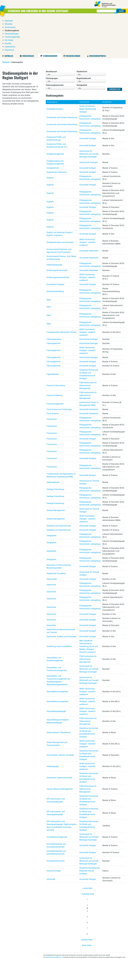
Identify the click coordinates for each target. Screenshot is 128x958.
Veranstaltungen (73, 19)
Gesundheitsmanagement (57, 655)
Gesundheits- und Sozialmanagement (55, 623)
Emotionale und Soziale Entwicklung (62, 81)
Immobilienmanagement (57, 801)
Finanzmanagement (55, 368)
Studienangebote (50, 19)
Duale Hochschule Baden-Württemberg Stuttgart (87, 73)
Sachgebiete (82, 49)
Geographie (51, 499)
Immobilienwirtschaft (55, 825)
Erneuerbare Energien (55, 248)
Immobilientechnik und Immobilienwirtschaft (56, 809)
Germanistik (52, 543)
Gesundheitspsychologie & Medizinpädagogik (58, 685)
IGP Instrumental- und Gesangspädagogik (56, 764)
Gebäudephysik (53, 446)
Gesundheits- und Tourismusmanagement (57, 632)
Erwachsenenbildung (55, 255)
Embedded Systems (55, 73)
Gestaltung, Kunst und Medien (59, 610)
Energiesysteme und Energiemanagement (55, 126)
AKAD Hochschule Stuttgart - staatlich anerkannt (87, 206)
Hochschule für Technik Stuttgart (89, 446)
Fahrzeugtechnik (54, 307)
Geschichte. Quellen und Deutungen (61, 600)
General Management (56, 474)
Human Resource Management (60, 753)
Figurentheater (53, 338)
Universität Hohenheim (88, 214)
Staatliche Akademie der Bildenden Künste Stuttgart (89, 835)
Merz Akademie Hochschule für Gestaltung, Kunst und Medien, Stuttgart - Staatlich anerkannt (88, 610)
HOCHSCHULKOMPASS (53, 921)
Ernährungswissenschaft (57, 234)
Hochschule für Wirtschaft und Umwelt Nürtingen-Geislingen (88, 118)
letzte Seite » (87, 909)
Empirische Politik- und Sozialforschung (56, 102)
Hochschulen (28, 19)
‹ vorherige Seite (87, 858)
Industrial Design (54, 834)
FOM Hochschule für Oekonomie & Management (88, 349)
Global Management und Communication (57, 707)
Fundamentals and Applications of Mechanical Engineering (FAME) (61, 439)
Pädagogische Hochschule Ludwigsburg (90, 81)
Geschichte (51, 548)
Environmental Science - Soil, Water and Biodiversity (61, 221)
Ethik (49, 264)
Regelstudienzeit (84, 42)
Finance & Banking (54, 359)
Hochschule (84, 66)
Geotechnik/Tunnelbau (56, 537)
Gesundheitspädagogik (56, 675)
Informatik (51, 843)
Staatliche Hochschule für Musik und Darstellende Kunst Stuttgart (88, 338)
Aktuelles (9, 19)
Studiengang (52, 66)
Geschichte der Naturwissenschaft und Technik (61, 594)
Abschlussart (51, 35)
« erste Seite (87, 852)
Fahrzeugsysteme (54, 303)
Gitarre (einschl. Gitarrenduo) (59, 696)
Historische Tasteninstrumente (59, 741)
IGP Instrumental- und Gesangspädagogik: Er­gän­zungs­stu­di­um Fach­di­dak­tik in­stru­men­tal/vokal (62, 789)
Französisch (52, 383)
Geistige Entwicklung (55, 453)
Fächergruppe (52, 42)
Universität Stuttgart (87, 102)
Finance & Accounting (56, 349)
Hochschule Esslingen (88, 126)
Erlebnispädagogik (54, 228)
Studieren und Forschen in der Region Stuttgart (39, 11)
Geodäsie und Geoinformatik (59, 490)
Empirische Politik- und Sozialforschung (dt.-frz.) (57, 109)
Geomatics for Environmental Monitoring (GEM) (59, 530)
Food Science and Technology (59, 373)
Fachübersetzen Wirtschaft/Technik (61, 296)
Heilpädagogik (53, 730)
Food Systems (53, 377)
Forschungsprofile (97, 19)
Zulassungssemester (55, 49)
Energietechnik (53, 132)
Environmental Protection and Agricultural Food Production (59, 214)
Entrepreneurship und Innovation (60, 206)
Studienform (82, 35)
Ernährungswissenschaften (58, 241)
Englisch (50, 141)
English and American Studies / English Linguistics (60, 197)
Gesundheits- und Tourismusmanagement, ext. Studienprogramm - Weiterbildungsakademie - (58, 644)
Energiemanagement (55, 118)
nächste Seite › (87, 903)
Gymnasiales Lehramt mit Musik (60, 719)
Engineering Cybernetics (57, 136)
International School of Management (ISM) (88, 367)
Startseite (5, 25)
